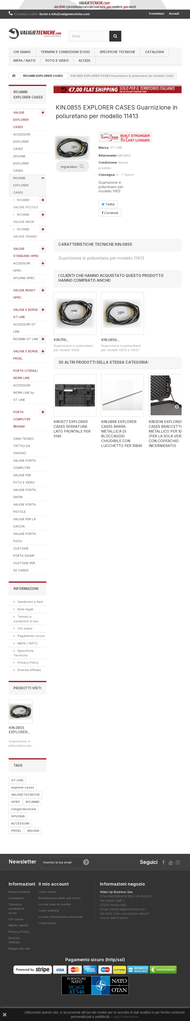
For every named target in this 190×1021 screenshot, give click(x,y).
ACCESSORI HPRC (21, 267)
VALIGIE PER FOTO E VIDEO (24, 478)
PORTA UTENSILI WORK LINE (25, 374)
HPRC (15, 802)
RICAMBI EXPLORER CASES (21, 185)
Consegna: (107, 175)
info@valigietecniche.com (127, 909)
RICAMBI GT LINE (25, 339)
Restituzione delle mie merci (60, 898)
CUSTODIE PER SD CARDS (24, 566)
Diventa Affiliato (29, 670)
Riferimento (107, 155)
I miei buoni (47, 923)
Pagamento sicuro (31, 636)
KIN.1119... (61, 339)
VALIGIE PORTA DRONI (24, 493)
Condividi (110, 213)
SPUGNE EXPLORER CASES (21, 163)
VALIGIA (33, 830)
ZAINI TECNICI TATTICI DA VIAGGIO (23, 446)
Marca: (103, 147)
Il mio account (54, 883)
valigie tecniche (23, 809)
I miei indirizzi (49, 910)
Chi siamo (22, 51)
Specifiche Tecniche (117, 51)
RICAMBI (32, 802)
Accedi (174, 13)
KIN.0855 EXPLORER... (19, 729)
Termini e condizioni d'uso (65, 51)
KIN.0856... (110, 339)
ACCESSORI (20, 823)
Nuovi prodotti (19, 892)
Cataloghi (154, 51)
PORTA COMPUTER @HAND (21, 419)
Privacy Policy (27, 662)
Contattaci (156, 13)
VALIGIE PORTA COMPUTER (24, 464)
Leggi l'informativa (124, 1017)
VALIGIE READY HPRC (24, 293)
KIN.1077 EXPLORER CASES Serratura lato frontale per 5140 (72, 428)
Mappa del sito (19, 948)
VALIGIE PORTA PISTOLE (24, 508)
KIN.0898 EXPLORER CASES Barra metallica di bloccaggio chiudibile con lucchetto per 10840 (121, 433)
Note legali (25, 609)
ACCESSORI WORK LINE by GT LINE (23, 393)
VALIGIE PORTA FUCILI (24, 537)
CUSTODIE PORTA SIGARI (23, 552)
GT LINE (17, 780)
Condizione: (107, 162)
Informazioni (25, 589)
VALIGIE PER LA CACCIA (24, 522)
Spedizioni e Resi (30, 602)
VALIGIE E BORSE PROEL (25, 354)
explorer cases (22, 787)
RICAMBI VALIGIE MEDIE (23, 218)
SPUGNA (18, 816)
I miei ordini (47, 892)
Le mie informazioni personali (61, 917)
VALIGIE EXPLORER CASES (21, 120)
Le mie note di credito (55, 904)
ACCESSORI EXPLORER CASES (21, 142)
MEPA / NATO (24, 60)
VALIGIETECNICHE (25, 794)
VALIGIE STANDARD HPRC (26, 252)
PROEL (16, 830)
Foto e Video (57, 60)
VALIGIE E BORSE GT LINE (25, 313)
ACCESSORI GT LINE (24, 328)
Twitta (108, 204)
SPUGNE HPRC (24, 278)
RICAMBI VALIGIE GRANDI (25, 232)
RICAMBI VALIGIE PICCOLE (25, 203)
